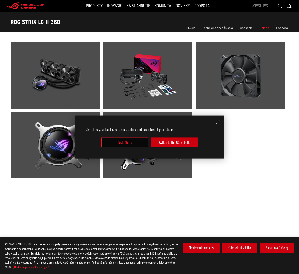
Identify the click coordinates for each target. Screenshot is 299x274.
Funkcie (190, 28)
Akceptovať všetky (277, 247)
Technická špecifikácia (217, 28)
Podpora (282, 28)
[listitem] (57, 77)
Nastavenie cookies (201, 247)
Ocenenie (246, 28)
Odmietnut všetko (239, 247)
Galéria (264, 28)
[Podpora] (202, 6)
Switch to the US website (174, 142)
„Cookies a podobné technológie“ (31, 267)
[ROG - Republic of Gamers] (25, 5)
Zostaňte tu (124, 142)
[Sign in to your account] (289, 6)
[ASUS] (259, 6)
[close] (218, 122)
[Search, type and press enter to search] (280, 6)
